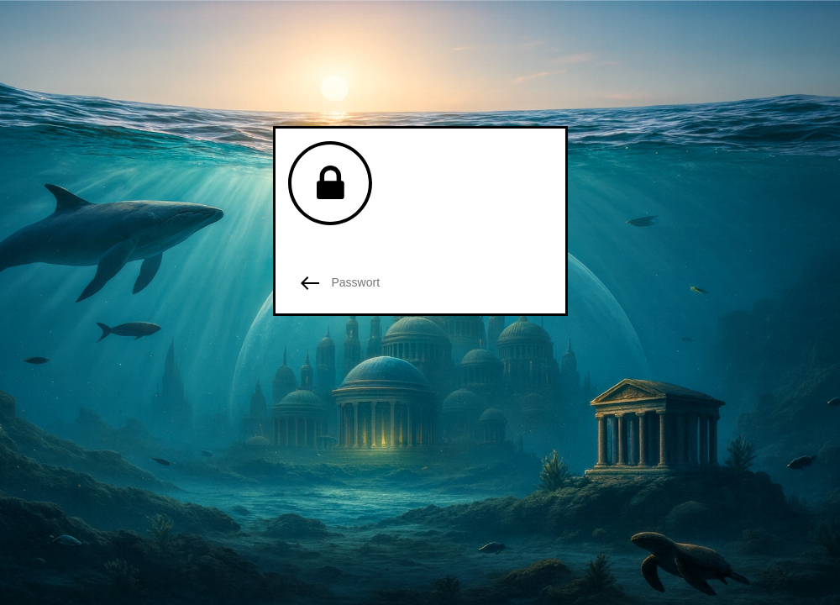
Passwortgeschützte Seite (365, 241)
